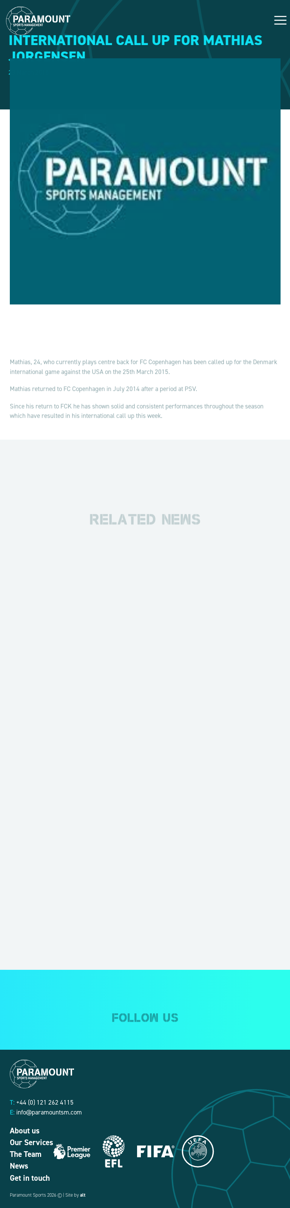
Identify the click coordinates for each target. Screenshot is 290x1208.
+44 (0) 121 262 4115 (45, 1102)
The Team (26, 1154)
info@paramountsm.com (49, 1112)
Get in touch (30, 1178)
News (19, 1166)
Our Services (31, 1142)
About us (25, 1130)
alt (82, 1195)
